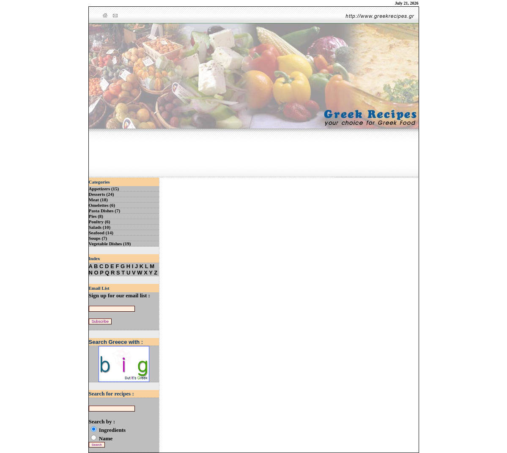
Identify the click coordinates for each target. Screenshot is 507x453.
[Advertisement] (254, 154)
